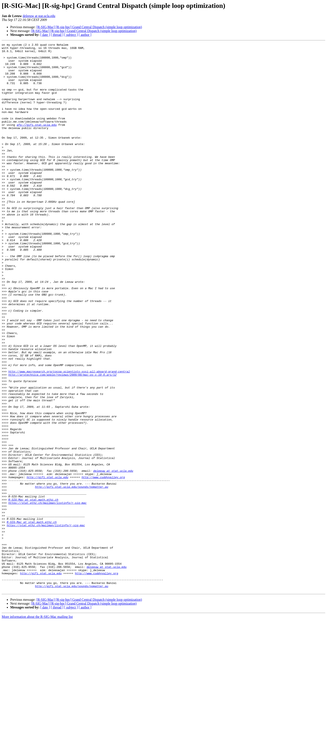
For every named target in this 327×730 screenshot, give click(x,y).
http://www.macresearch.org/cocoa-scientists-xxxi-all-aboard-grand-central (69, 437)
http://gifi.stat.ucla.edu (47, 564)
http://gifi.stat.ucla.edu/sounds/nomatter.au (71, 576)
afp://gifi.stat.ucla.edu (37, 141)
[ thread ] (57, 35)
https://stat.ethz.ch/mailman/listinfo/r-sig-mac (47, 595)
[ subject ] (71, 35)
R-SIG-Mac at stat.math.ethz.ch (33, 591)
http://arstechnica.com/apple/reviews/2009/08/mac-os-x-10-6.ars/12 (62, 441)
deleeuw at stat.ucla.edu (39, 16)
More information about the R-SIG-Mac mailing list (37, 726)
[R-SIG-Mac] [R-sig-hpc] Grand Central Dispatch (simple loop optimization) (89, 27)
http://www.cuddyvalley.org (103, 564)
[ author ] (85, 35)
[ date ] (45, 35)
